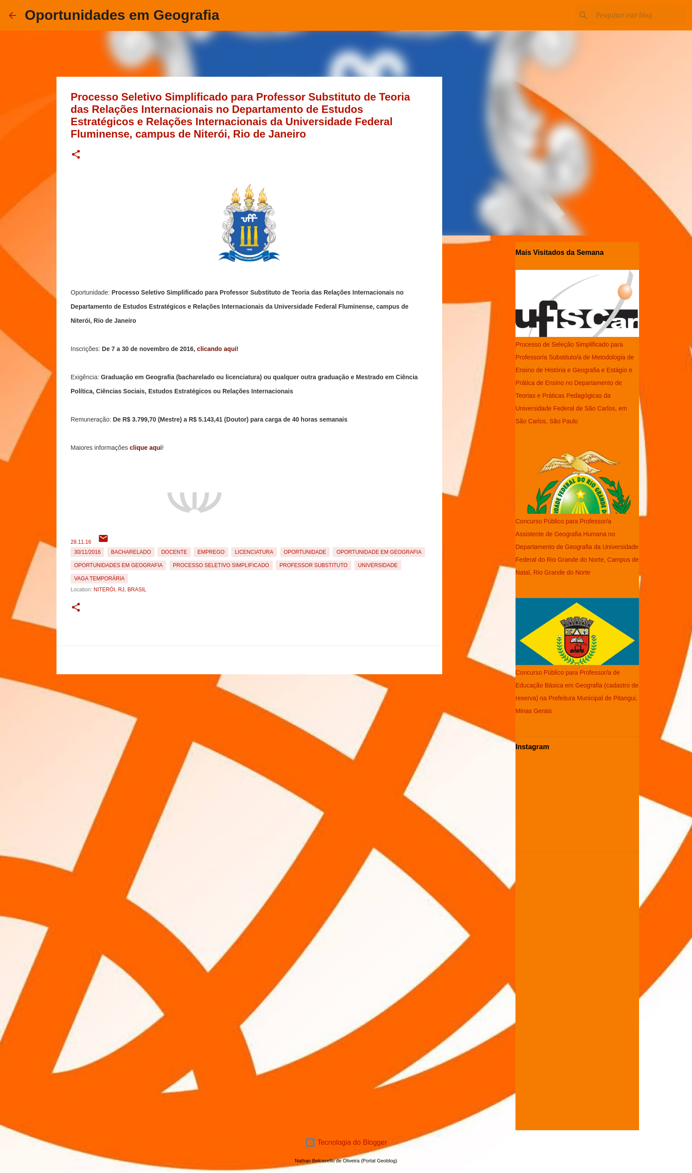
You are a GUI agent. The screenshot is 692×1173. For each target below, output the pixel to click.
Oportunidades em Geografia (122, 15)
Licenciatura (254, 552)
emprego (210, 552)
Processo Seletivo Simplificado (221, 565)
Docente (174, 552)
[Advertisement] (249, 739)
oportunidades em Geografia (118, 565)
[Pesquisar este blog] (638, 15)
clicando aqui (216, 348)
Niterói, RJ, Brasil (120, 589)
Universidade (378, 565)
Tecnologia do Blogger (346, 1142)
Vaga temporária (99, 578)
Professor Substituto (313, 565)
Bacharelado (131, 552)
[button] (76, 155)
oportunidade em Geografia (378, 552)
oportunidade (305, 552)
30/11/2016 (87, 552)
